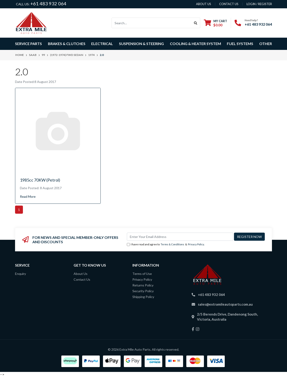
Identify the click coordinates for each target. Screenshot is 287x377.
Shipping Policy (143, 297)
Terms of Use (142, 274)
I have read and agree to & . (166, 244)
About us (203, 4)
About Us (80, 274)
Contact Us (82, 279)
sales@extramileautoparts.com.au (225, 304)
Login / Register (259, 4)
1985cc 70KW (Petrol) (40, 179)
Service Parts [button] (28, 43)
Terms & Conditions (172, 244)
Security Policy (143, 291)
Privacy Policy (196, 244)
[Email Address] (180, 237)
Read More (28, 196)
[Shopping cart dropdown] (215, 23)
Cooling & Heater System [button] (195, 43)
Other (265, 43)
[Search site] (195, 23)
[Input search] (151, 23)
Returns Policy (142, 285)
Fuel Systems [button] (240, 43)
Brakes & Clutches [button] (66, 43)
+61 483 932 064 (48, 3)
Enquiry (20, 274)
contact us (228, 4)
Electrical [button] (102, 43)
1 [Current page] (19, 210)
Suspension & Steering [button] (141, 43)
